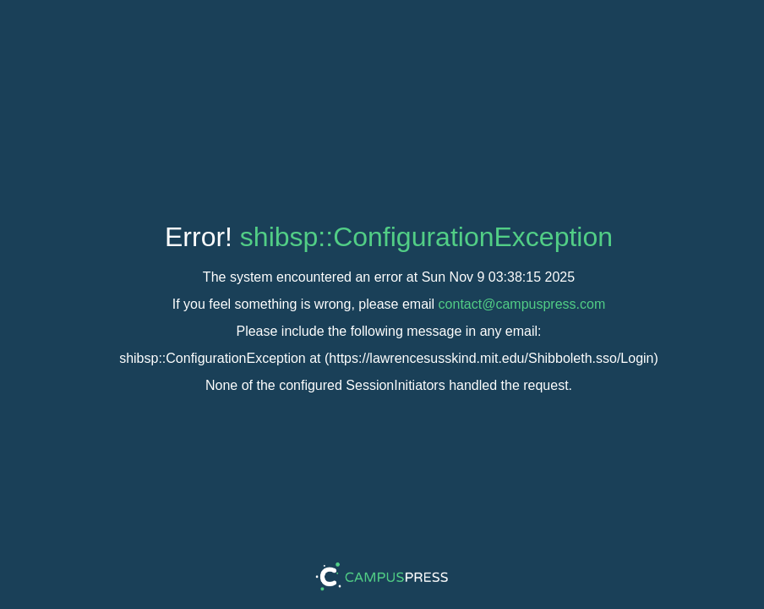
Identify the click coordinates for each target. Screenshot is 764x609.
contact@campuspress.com (522, 304)
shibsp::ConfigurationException (426, 237)
